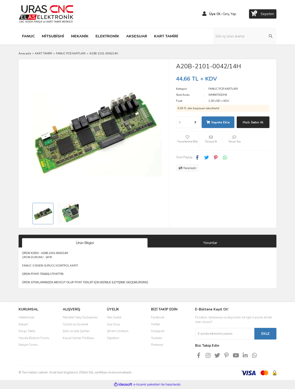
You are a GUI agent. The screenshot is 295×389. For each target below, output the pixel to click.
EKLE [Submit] (265, 333)
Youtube (156, 338)
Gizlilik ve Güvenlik (75, 324)
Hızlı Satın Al (253, 122)
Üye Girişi (113, 324)
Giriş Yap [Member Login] (229, 14)
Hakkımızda (26, 317)
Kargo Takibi (27, 331)
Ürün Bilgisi (85, 242)
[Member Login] (204, 13)
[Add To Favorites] (187, 141)
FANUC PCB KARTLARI (223, 89)
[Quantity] (187, 122)
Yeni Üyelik (114, 317)
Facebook (157, 317)
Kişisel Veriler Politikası (78, 338)
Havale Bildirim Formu (34, 338)
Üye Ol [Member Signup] (215, 14)
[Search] (245, 36)
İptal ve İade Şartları (76, 331)
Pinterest (157, 345)
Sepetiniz (113, 338)
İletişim (23, 324)
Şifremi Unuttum (117, 331)
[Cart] (262, 14)
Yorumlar (210, 242)
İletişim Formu (28, 345)
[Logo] (46, 14)
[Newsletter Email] (224, 334)
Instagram (158, 331)
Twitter (155, 324)
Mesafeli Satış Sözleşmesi (80, 317)
